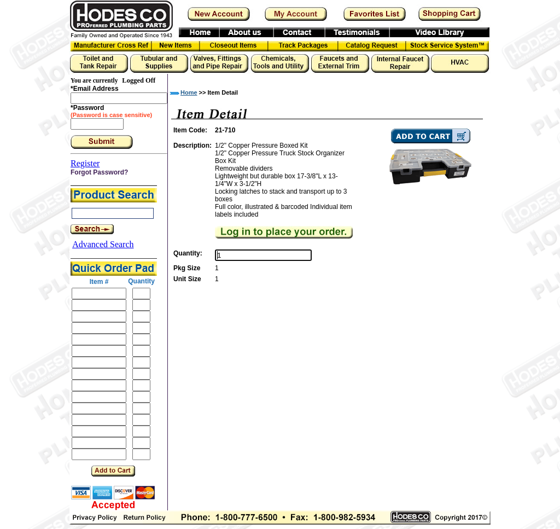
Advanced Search (102, 244)
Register (85, 163)
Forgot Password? (99, 172)
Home (188, 92)
